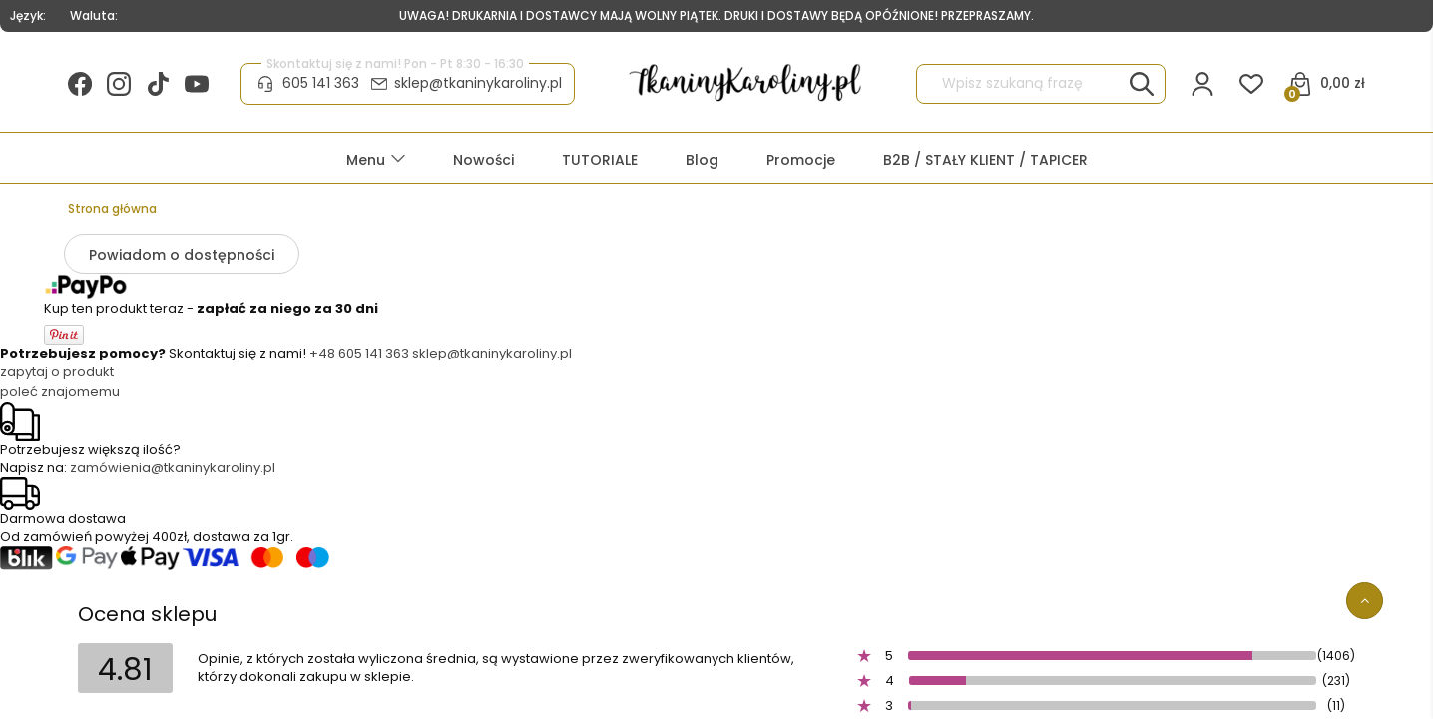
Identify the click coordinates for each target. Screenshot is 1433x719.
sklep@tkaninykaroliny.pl (478, 83)
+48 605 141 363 (359, 353)
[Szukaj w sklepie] (1023, 84)
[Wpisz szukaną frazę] (1142, 84)
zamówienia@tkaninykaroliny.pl (172, 467)
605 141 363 (320, 83)
